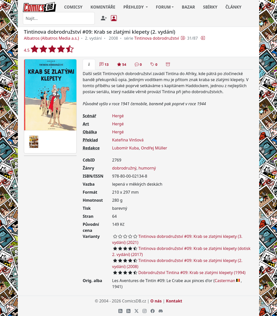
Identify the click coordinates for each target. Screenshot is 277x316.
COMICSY (73, 7)
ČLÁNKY (233, 7)
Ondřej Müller (154, 148)
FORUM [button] (163, 7)
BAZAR (188, 7)
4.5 (49, 48)
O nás (156, 301)
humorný (147, 168)
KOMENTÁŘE (102, 7)
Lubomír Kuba (125, 148)
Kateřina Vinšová (128, 140)
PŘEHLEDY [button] (134, 7)
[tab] (89, 64)
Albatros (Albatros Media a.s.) (51, 38)
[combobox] (59, 18)
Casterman (225, 280)
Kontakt (174, 301)
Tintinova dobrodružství (156, 38)
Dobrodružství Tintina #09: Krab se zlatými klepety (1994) (192, 272)
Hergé (118, 116)
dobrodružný (124, 168)
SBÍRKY (210, 7)
